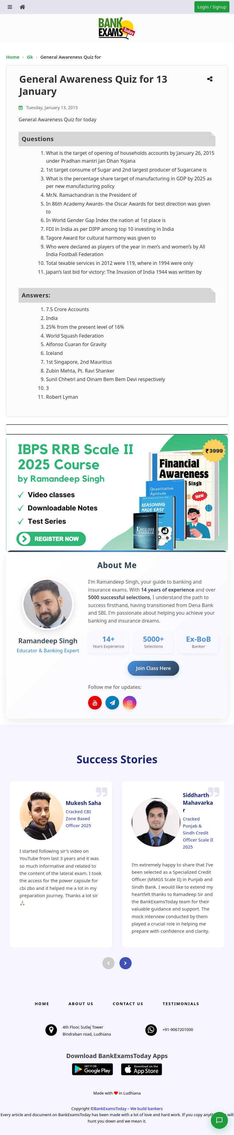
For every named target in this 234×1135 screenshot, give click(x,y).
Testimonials (181, 1004)
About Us (81, 1004)
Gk (30, 57)
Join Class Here (153, 668)
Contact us (128, 1004)
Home (13, 57)
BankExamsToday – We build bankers (128, 1108)
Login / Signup (211, 7)
